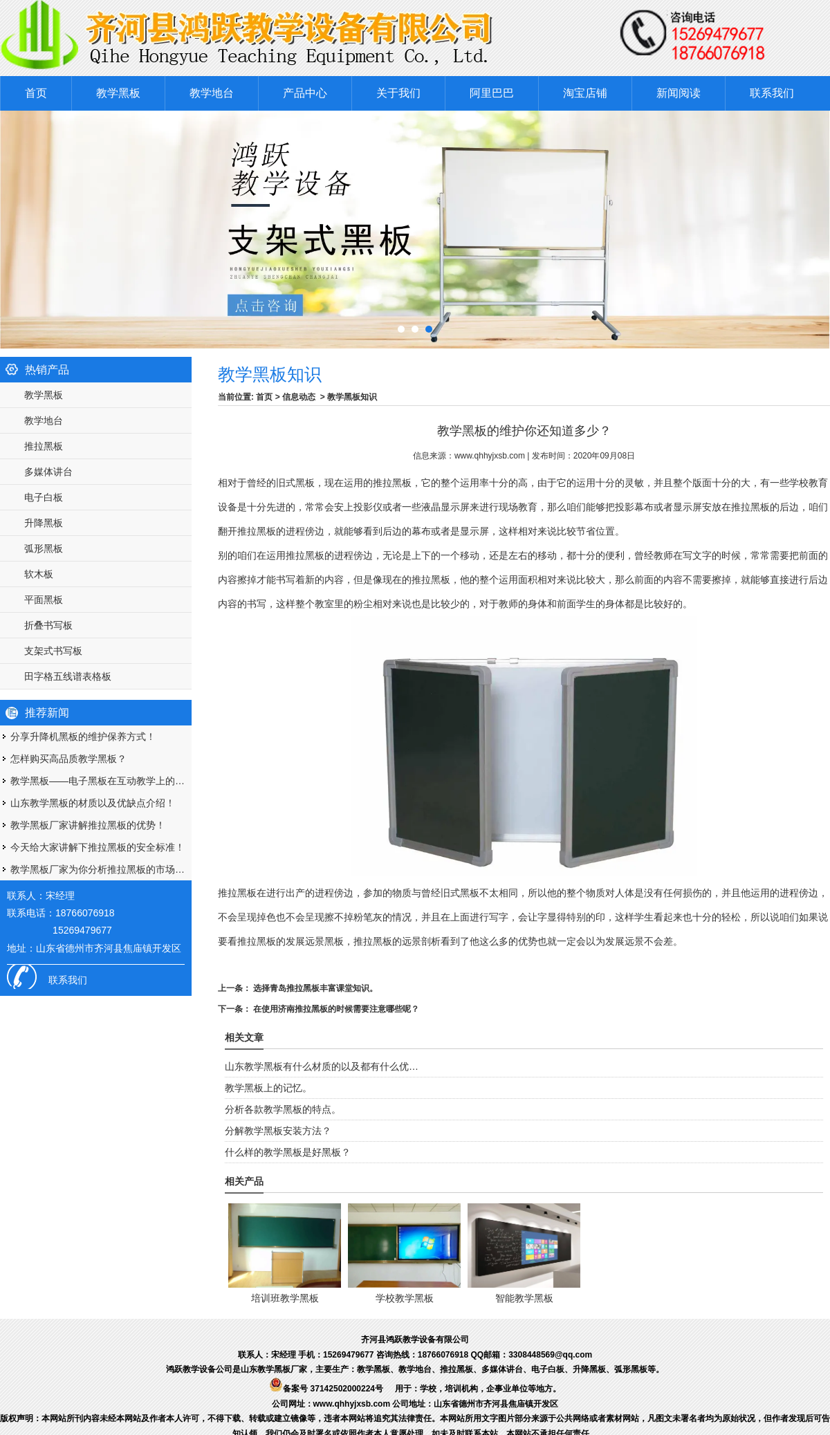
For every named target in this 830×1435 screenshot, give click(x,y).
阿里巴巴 (492, 93)
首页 (36, 93)
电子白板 (43, 497)
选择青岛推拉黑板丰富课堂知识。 (314, 988)
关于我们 (398, 93)
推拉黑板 (43, 446)
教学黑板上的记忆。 (268, 1087)
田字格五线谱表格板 (67, 676)
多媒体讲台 (48, 471)
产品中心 (305, 93)
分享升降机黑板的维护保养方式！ (83, 736)
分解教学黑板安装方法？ (278, 1130)
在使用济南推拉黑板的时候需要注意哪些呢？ (335, 1009)
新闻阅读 (678, 93)
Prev (10, 226)
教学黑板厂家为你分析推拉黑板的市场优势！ (101, 869)
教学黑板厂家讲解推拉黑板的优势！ (87, 825)
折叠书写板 (48, 625)
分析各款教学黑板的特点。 (283, 1109)
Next (805, 226)
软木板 (38, 574)
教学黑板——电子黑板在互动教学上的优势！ (101, 780)
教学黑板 (118, 93)
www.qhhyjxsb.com (489, 456)
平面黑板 (43, 599)
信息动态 (298, 397)
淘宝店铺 (585, 93)
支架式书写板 (53, 650)
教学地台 (212, 93)
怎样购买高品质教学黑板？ (68, 758)
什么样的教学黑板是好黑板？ (288, 1152)
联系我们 (772, 93)
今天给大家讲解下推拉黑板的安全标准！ (97, 847)
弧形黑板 (43, 548)
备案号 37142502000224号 (326, 1389)
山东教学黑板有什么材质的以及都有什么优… (321, 1066)
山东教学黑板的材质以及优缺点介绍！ (92, 802)
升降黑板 (43, 522)
